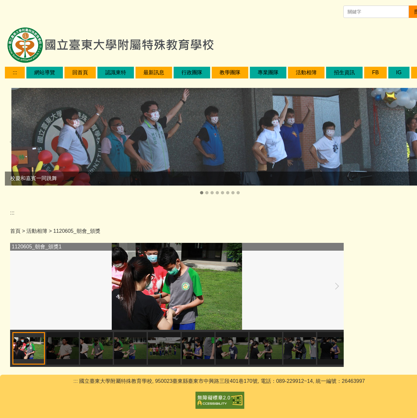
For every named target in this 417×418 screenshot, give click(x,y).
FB (375, 72)
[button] (13, 142)
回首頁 (80, 72)
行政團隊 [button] (191, 72)
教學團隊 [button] (230, 72)
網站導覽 (44, 72)
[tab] (201, 192)
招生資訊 (344, 72)
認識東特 (115, 72)
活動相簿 (306, 72)
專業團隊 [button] (268, 72)
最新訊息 (153, 72)
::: (15, 72)
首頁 (15, 231)
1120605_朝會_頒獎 (76, 231)
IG (399, 72)
